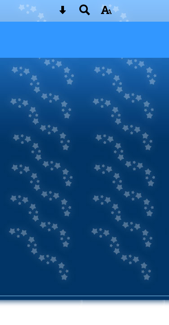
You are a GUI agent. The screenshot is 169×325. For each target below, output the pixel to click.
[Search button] (85, 13)
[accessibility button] (106, 13)
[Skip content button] (63, 13)
